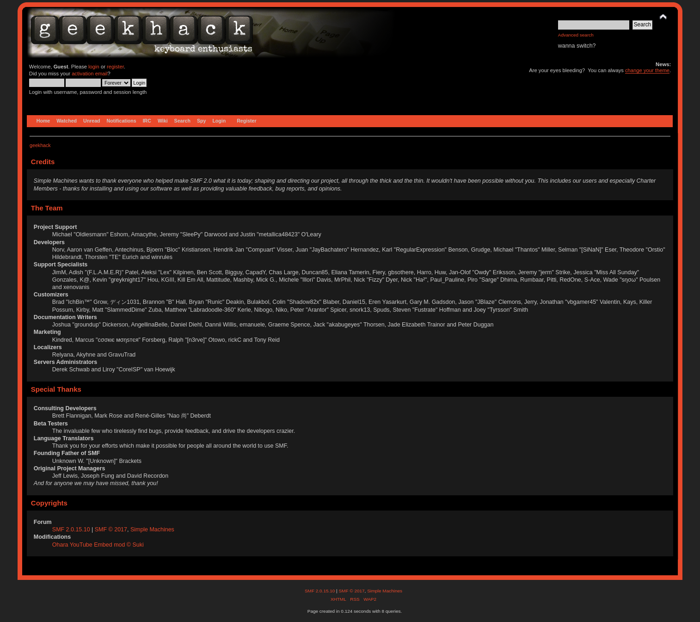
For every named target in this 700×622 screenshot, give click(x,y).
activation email (89, 73)
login (93, 66)
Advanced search (576, 34)
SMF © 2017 (111, 529)
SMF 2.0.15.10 (72, 529)
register (115, 66)
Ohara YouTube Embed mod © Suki (98, 545)
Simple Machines (152, 529)
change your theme (647, 70)
